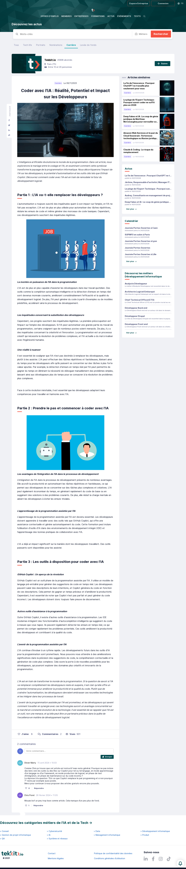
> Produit (145, 835)
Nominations (55, 45)
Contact (52, 853)
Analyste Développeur (136, 283)
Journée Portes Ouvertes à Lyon (141, 241)
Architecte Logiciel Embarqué (140, 291)
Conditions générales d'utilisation (109, 858)
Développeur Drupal (135, 316)
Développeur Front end (136, 324)
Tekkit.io (50, 60)
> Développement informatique (155, 831)
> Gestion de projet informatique (15, 835)
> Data (97, 831)
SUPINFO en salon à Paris (137, 234)
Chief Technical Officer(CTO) (139, 300)
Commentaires (48, 734)
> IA (48, 835)
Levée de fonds (88, 45)
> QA (2, 838)
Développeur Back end (136, 308)
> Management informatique (107, 835)
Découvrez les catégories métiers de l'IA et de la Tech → (46, 823)
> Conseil (4, 831)
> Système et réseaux (57, 838)
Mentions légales (56, 858)
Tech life (27, 45)
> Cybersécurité (54, 831)
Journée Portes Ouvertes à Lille (140, 254)
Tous (16, 45)
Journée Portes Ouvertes (137, 248)
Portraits (40, 45)
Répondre (39, 788)
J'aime (23, 734)
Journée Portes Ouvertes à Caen (141, 228)
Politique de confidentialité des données (113, 853)
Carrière (71, 45)
